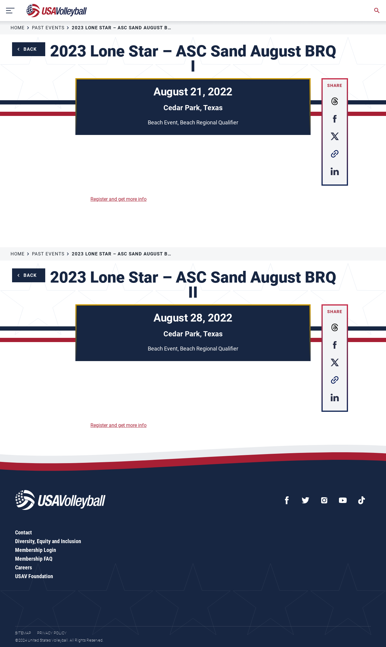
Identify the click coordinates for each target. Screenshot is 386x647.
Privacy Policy (52, 633)
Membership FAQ (33, 559)
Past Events (48, 27)
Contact (23, 532)
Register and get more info (118, 199)
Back (30, 49)
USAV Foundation (34, 576)
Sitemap (23, 633)
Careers (23, 567)
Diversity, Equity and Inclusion (48, 541)
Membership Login (35, 550)
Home (18, 27)
